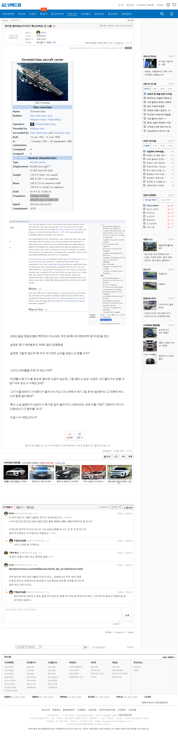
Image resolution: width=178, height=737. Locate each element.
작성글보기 (119, 43)
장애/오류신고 (148, 702)
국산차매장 (9, 667)
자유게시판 (95, 670)
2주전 (162, 145)
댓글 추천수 (166, 200)
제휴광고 (56, 709)
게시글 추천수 (151, 200)
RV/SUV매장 (9, 684)
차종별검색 (31, 687)
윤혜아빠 (158, 220)
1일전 (154, 88)
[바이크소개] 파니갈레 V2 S (158, 313)
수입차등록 (74, 673)
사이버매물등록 (75, 667)
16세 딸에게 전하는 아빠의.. (159, 102)
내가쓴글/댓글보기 (99, 647)
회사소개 (46, 709)
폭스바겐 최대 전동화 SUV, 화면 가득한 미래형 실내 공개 (160, 254)
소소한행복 (158, 223)
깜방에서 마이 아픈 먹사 (157, 174)
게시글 (39, 42)
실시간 (147, 88)
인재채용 (82, 709)
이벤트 (136, 670)
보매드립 (158, 212)
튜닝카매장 (9, 673)
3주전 (170, 145)
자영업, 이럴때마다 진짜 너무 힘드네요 (160, 71)
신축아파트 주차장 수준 (157, 185)
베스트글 (94, 667)
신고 (127, 43)
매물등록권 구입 (76, 677)
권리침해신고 (162, 702)
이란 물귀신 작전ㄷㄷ (157, 118)
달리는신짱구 (158, 209)
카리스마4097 (158, 205)
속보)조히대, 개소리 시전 (158, 131)
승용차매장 (9, 677)
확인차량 (30, 673)
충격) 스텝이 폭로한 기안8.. (159, 123)
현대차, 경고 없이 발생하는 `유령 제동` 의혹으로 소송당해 (160, 260)
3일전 (170, 88)
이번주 (147, 145)
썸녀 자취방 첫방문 (156, 106)
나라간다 (158, 216)
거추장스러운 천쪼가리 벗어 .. (160, 127)
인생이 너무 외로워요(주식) (157, 163)
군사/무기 (14, 20)
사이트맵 (132, 709)
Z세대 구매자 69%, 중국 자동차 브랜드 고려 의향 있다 (160, 257)
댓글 (48, 42)
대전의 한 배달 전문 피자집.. (160, 94)
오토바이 (137, 667)
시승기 (93, 677)
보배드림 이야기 (97, 673)
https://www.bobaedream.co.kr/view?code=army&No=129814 (97, 48)
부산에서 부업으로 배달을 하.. (160, 114)
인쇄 (122, 451)
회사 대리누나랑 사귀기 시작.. (157, 170)
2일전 (162, 88)
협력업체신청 (69, 709)
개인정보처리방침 (107, 709)
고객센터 (122, 709)
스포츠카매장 (10, 680)
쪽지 (111, 43)
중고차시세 (31, 684)
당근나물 (158, 227)
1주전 (154, 145)
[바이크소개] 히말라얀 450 (157, 316)
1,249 (53, 42)
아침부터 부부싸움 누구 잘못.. (157, 151)
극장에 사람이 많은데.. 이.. (159, 110)
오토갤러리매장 (10, 690)
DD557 (44, 32)
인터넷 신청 (60, 463)
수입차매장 (9, 670)
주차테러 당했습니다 (154, 74)
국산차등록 (74, 670)
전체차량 (30, 667)
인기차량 (30, 670)
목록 (132, 20)
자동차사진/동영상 (120, 673)
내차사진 (115, 667)
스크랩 (116, 451)
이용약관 (92, 709)
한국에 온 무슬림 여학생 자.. (160, 98)
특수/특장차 (31, 677)
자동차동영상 (117, 670)
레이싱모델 (116, 677)
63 (44, 42)
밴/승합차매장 (10, 687)
